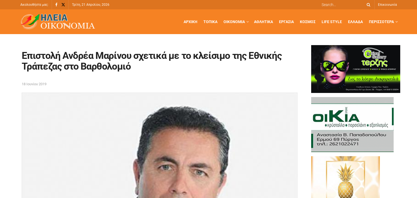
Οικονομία (234, 22)
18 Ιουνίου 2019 (34, 84)
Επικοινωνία (387, 5)
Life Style (332, 22)
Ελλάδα (355, 22)
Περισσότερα (381, 22)
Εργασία (286, 22)
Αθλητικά (263, 22)
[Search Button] (367, 4)
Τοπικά (210, 22)
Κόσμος (308, 22)
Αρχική (190, 22)
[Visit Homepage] (57, 22)
